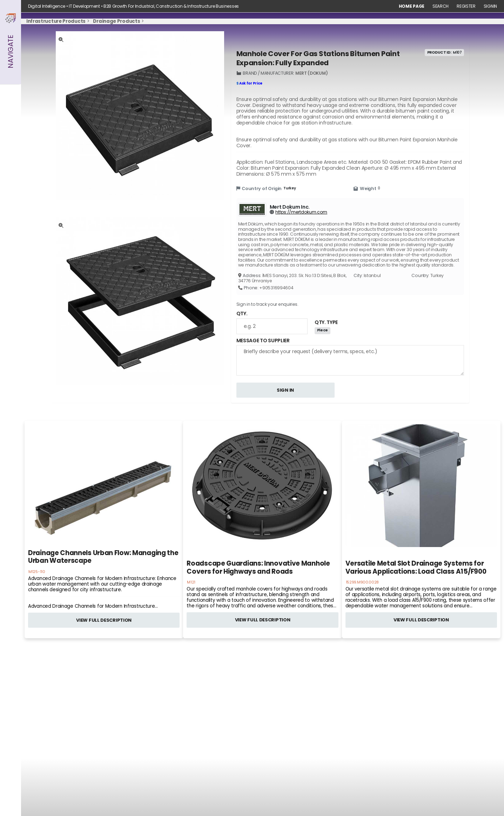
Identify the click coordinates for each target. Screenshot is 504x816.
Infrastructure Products (56, 21)
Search (440, 6)
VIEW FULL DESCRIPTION (104, 620)
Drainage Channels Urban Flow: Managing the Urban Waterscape (103, 557)
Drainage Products (116, 21)
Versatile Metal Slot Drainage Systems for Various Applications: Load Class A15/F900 (415, 567)
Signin (490, 6)
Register (466, 6)
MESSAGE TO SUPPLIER (263, 341)
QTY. (242, 314)
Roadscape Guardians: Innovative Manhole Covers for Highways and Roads (258, 567)
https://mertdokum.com (301, 212)
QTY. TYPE (326, 322)
